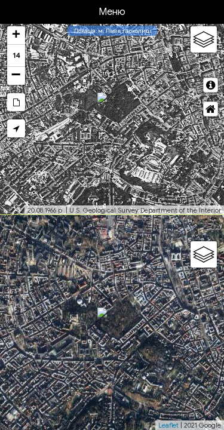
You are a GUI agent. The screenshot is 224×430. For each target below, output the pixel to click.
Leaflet (168, 425)
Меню (112, 12)
